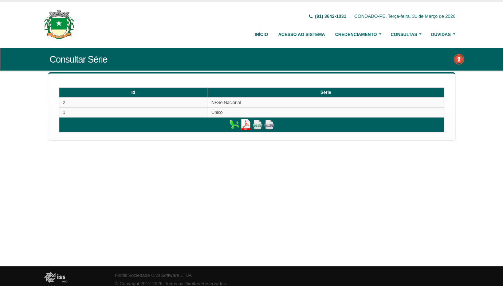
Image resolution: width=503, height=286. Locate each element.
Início (261, 34)
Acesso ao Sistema (301, 34)
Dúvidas (441, 34)
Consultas (404, 34)
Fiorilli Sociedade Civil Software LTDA (153, 275)
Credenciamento (356, 34)
